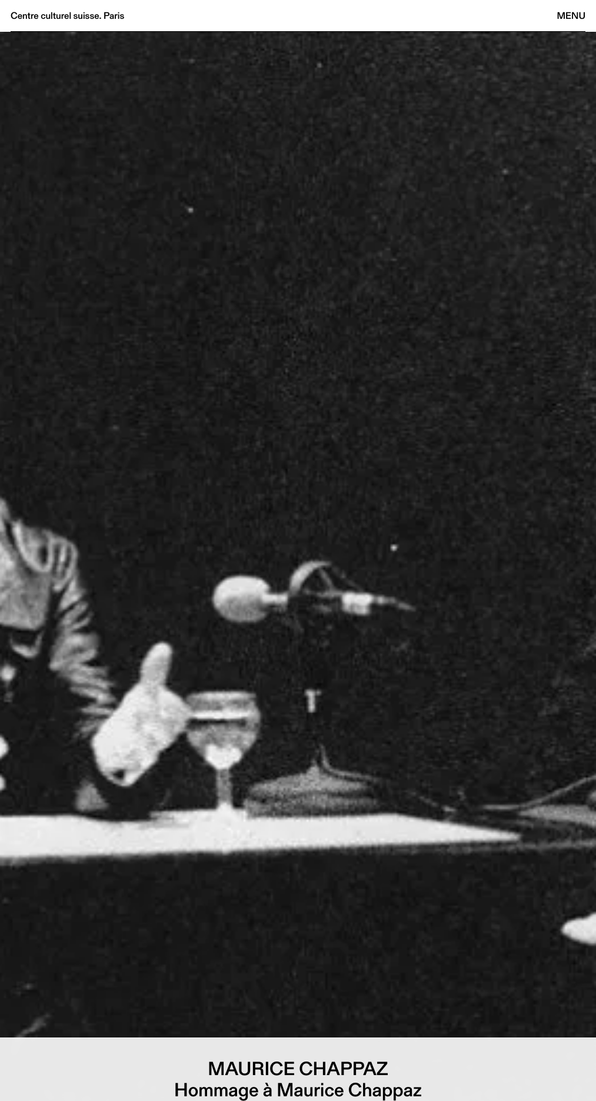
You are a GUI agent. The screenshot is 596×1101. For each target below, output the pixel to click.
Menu (571, 15)
